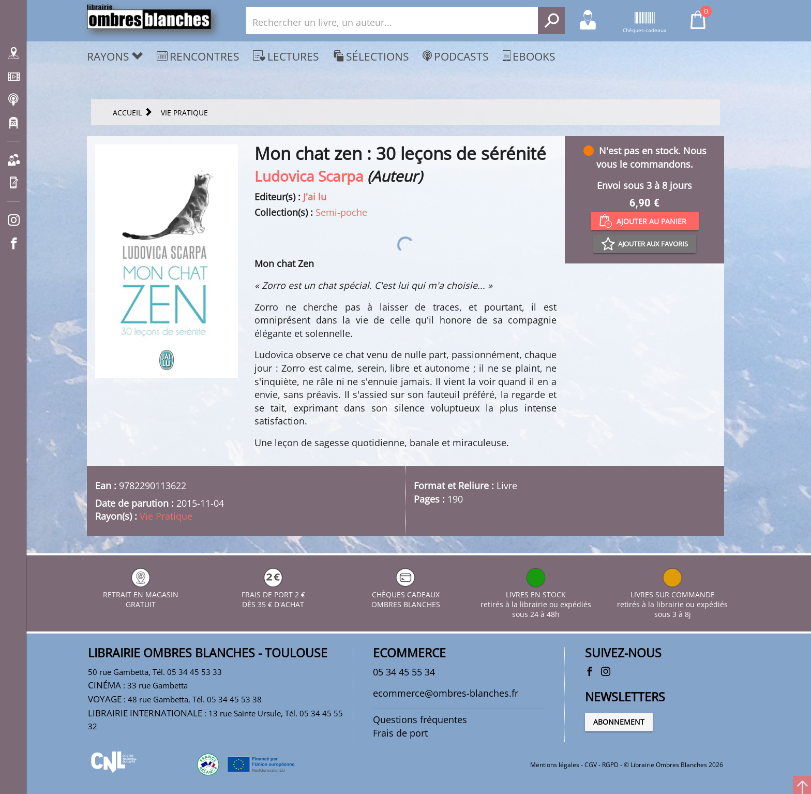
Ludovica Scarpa (309, 176)
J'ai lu (314, 196)
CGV (590, 764)
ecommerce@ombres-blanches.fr (445, 693)
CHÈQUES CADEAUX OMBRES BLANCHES (405, 594)
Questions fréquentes (420, 719)
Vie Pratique (166, 516)
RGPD (610, 764)
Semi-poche (341, 212)
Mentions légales (554, 764)
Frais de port (400, 733)
